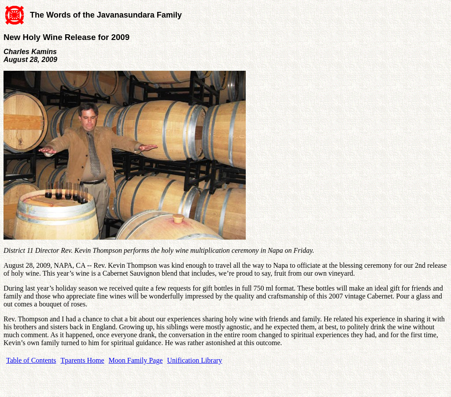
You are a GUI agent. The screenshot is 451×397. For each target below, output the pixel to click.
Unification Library (194, 360)
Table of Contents (31, 360)
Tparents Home (82, 360)
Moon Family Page (136, 360)
